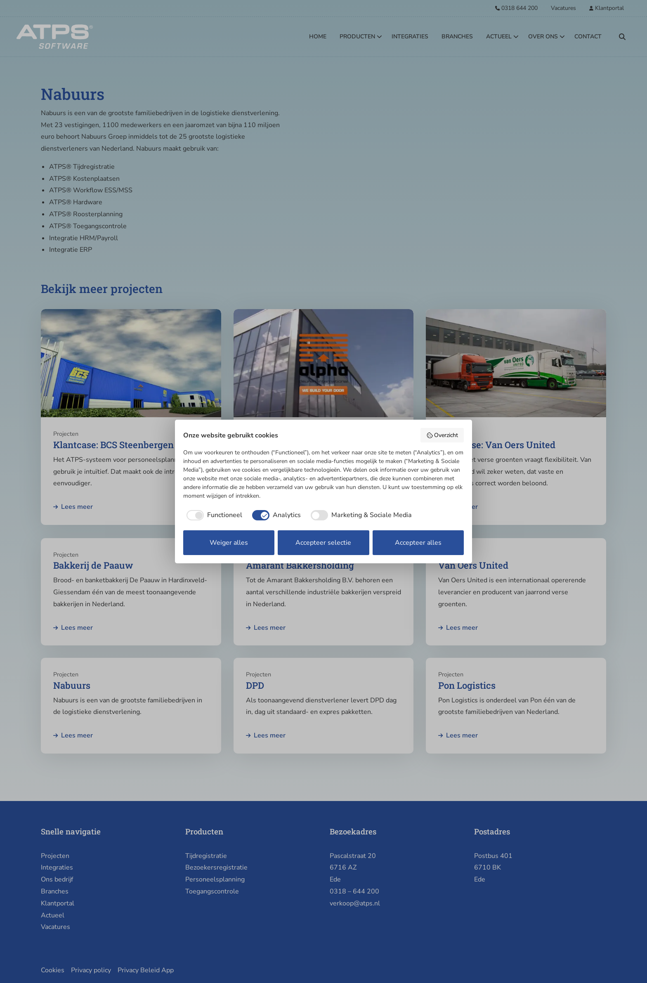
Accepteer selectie (323, 542)
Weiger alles (229, 542)
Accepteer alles (418, 542)
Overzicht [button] (442, 435)
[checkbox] (212, 515)
